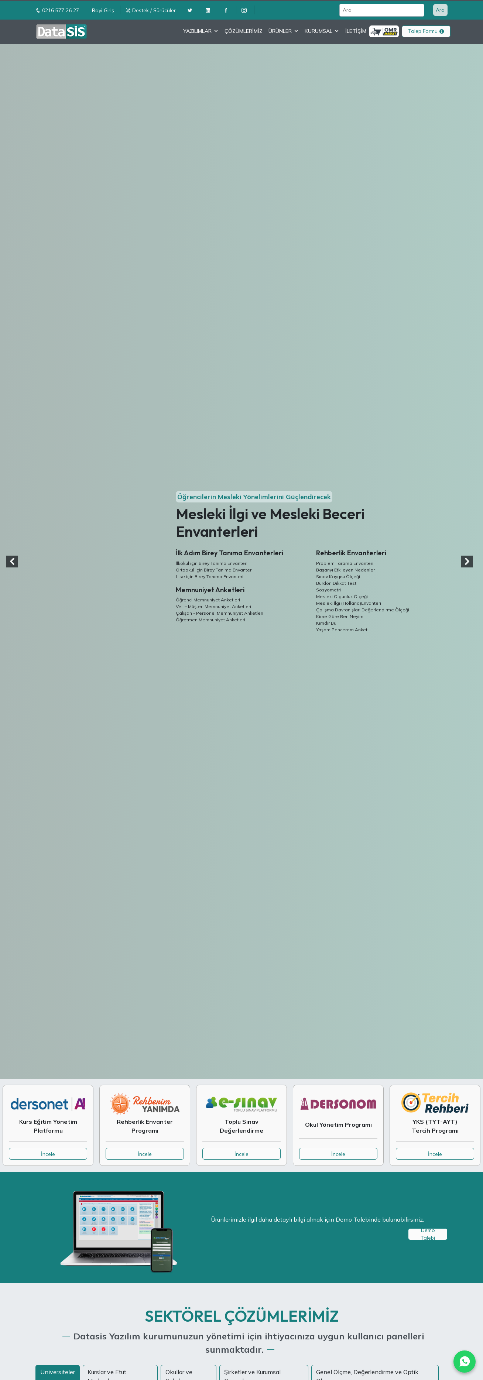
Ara (440, 9)
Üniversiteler (57, 1370)
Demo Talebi (428, 1232)
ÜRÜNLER (280, 30)
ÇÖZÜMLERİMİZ (244, 30)
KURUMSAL (318, 30)
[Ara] (381, 9)
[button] (12, 559)
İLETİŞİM (355, 30)
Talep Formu (426, 30)
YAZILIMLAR (197, 30)
